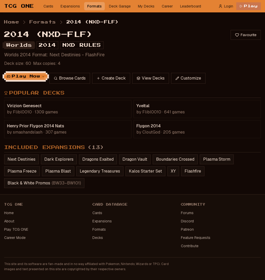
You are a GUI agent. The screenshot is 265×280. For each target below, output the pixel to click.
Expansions (70, 6)
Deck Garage (120, 6)
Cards (48, 6)
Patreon (187, 229)
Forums (187, 213)
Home (11, 22)
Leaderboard (190, 6)
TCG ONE (19, 6)
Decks (97, 237)
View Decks (151, 78)
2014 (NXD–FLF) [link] (93, 22)
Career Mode (15, 237)
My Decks (146, 6)
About (9, 221)
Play (248, 6)
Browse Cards (70, 78)
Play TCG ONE (16, 229)
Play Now (25, 76)
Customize (188, 78)
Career (167, 6)
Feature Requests (195, 237)
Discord (187, 221)
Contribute (189, 246)
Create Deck (111, 78)
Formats (94, 6)
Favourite (245, 35)
